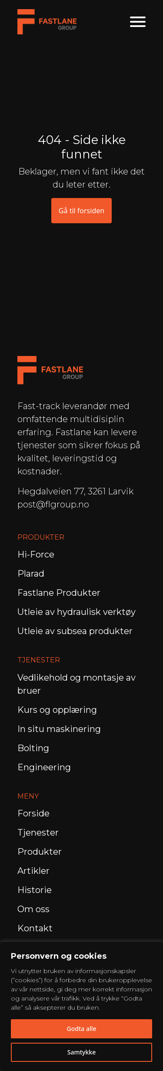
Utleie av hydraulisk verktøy (76, 612)
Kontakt (35, 928)
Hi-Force (35, 554)
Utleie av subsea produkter (75, 631)
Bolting (34, 748)
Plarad (30, 573)
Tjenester (38, 832)
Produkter (39, 851)
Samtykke (81, 1052)
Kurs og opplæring (58, 710)
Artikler (33, 871)
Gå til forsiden (81, 210)
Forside (33, 813)
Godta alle (81, 1028)
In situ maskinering (59, 729)
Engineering (45, 767)
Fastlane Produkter (58, 593)
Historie (34, 890)
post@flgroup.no (53, 504)
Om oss (33, 909)
